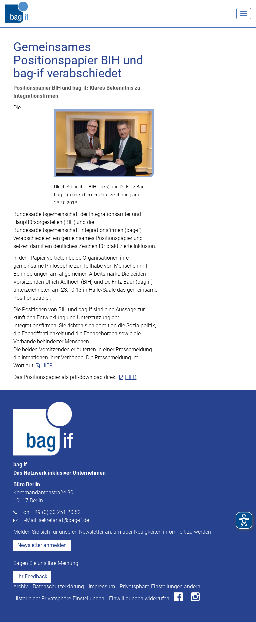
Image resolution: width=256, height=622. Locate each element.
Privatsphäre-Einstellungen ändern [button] (160, 586)
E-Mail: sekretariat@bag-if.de (55, 520)
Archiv (20, 586)
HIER (47, 365)
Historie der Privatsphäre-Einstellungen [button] (58, 598)
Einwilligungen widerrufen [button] (139, 598)
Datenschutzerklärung (58, 586)
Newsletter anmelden (42, 545)
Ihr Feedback (32, 576)
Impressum (102, 586)
